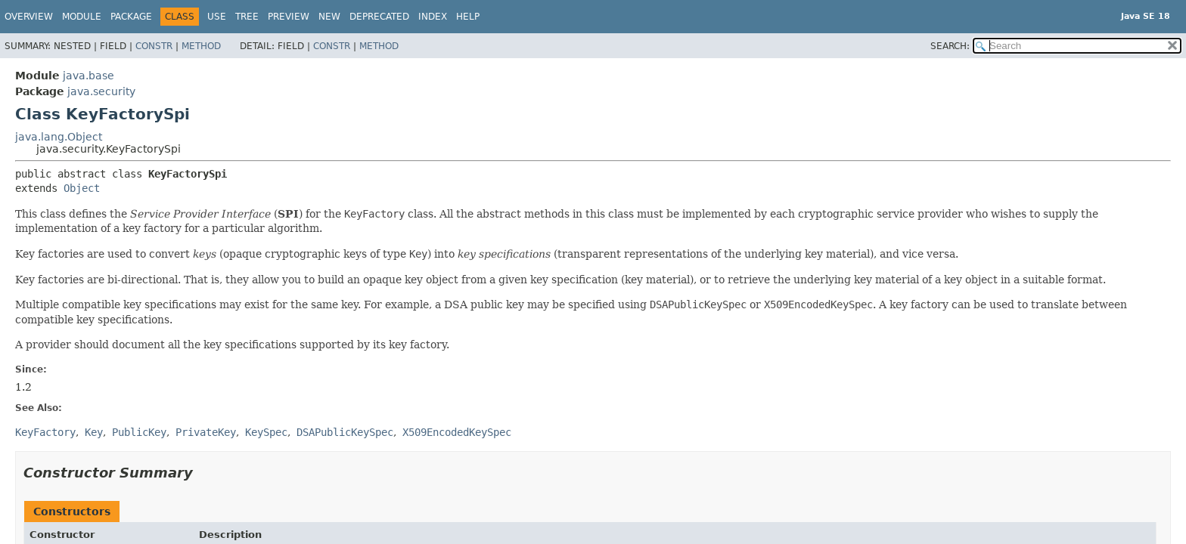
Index (432, 16)
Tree (247, 16)
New (329, 16)
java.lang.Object (58, 137)
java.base (88, 76)
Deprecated (379, 16)
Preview (288, 16)
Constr (153, 46)
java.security (101, 91)
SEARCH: (950, 46)
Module (81, 16)
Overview (29, 16)
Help (468, 16)
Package (131, 16)
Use (216, 16)
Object (82, 188)
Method (201, 46)
